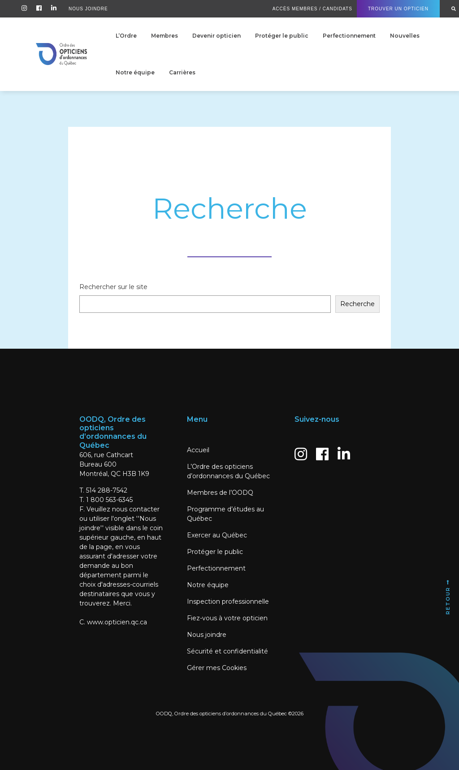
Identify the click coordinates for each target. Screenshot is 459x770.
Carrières (182, 72)
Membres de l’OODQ (220, 493)
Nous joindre (206, 635)
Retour (448, 596)
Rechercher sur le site (113, 287)
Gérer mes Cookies (217, 668)
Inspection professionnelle (228, 601)
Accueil (198, 450)
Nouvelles (405, 35)
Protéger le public (281, 35)
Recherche (357, 304)
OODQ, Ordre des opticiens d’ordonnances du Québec (221, 713)
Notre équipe (135, 72)
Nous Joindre (88, 8)
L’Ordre (126, 35)
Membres (164, 35)
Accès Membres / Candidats (312, 8)
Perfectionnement (349, 35)
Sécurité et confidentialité (227, 651)
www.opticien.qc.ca (117, 622)
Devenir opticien (216, 35)
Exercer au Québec (217, 535)
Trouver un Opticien (398, 8)
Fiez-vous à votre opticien (227, 618)
